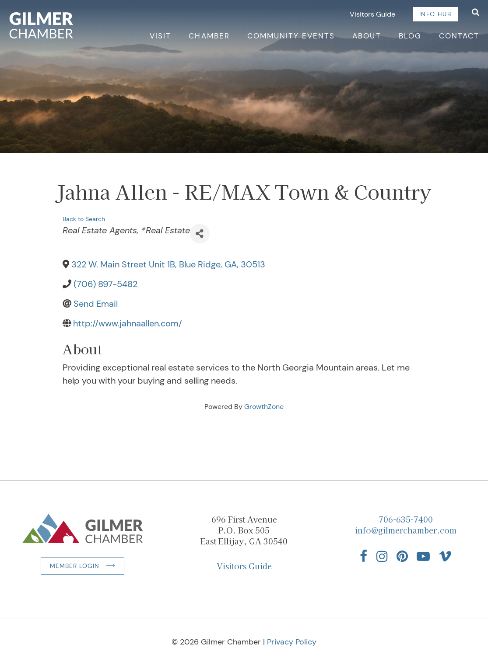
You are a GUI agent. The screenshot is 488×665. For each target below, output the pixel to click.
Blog (410, 36)
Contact (459, 36)
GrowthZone (264, 406)
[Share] (200, 233)
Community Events (291, 36)
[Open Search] (475, 13)
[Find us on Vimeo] (445, 556)
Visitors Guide (372, 14)
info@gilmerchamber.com (405, 530)
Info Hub (435, 14)
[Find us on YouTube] (423, 556)
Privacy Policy (291, 642)
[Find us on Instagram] (382, 556)
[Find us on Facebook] (363, 556)
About (366, 36)
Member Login (74, 566)
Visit (160, 36)
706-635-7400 (406, 519)
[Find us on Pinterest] (402, 556)
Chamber (209, 36)
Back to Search (84, 219)
